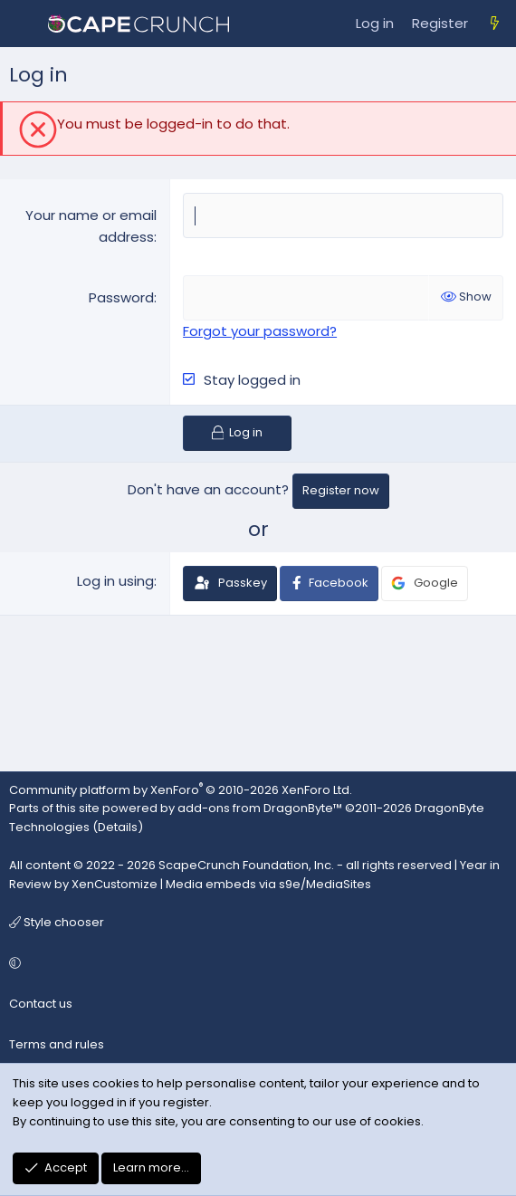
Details (118, 827)
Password (121, 297)
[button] (255, 963)
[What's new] (494, 23)
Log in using (115, 580)
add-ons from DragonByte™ (259, 808)
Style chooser (56, 922)
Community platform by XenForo (180, 790)
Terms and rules (56, 1044)
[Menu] (23, 23)
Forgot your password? (260, 330)
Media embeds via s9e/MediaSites (268, 884)
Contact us (40, 1003)
